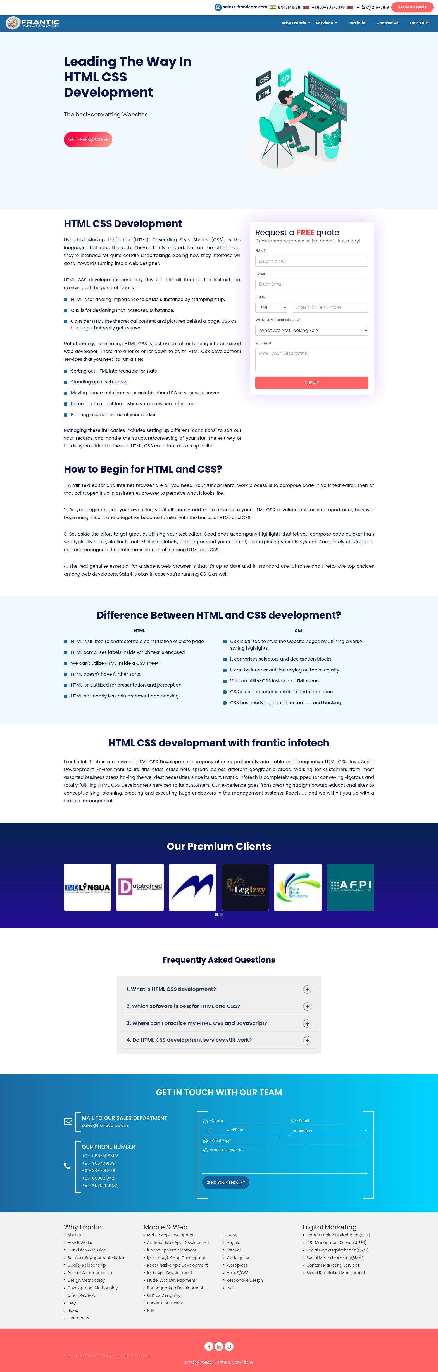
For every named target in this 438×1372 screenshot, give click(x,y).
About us (74, 1235)
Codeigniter (236, 1257)
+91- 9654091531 (99, 1163)
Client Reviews (79, 1295)
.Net (228, 1288)
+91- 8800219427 (99, 1178)
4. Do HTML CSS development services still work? (189, 1039)
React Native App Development (176, 1265)
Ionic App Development (168, 1273)
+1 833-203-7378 (324, 7)
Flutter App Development (169, 1280)
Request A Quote (412, 7)
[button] (296, 23)
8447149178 (285, 7)
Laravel (232, 1250)
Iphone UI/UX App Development (176, 1257)
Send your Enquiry (226, 1182)
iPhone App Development (170, 1250)
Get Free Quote (88, 139)
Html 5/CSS (235, 1273)
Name (260, 250)
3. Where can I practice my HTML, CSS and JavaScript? (197, 1023)
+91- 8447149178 (98, 1170)
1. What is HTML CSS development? (171, 989)
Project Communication (89, 1273)
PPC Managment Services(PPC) (335, 1242)
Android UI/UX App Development (177, 1242)
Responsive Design (243, 1280)
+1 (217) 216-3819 (368, 7)
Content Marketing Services (331, 1265)
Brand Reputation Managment (334, 1273)
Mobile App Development (170, 1235)
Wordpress (235, 1265)
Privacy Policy (198, 1362)
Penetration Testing (164, 1303)
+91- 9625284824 (100, 1185)
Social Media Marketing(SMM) (333, 1257)
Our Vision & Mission (85, 1250)
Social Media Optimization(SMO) (335, 1250)
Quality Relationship (85, 1265)
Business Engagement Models (94, 1257)
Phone (261, 297)
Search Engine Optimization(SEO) (336, 1235)
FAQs (70, 1303)
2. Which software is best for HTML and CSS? (183, 1006)
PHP (149, 1310)
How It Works (78, 1242)
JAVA (229, 1235)
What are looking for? (278, 320)
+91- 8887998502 (100, 1156)
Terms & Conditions (234, 1362)
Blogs (71, 1310)
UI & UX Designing (162, 1295)
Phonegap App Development (173, 1288)
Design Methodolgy (84, 1280)
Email (260, 274)
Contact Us (76, 1318)
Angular (232, 1242)
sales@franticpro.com (241, 7)
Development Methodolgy (91, 1288)
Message (263, 343)
